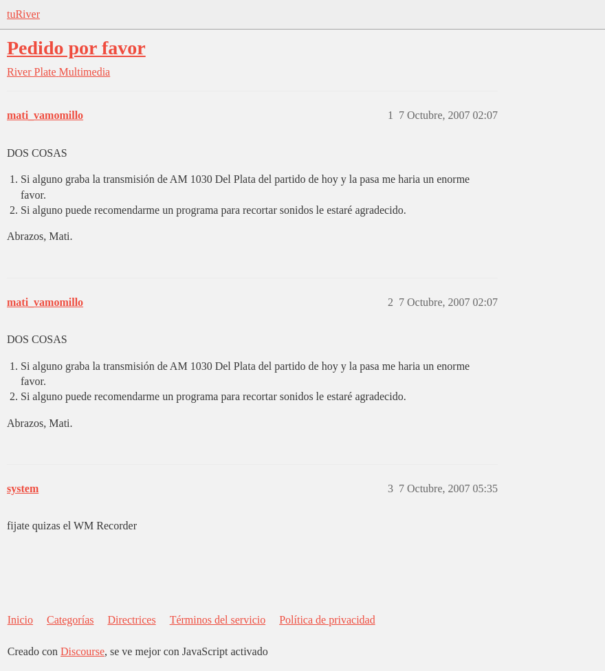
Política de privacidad (327, 620)
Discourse (82, 651)
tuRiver (23, 14)
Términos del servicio (218, 620)
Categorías (70, 620)
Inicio (20, 620)
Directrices (131, 620)
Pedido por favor (76, 47)
